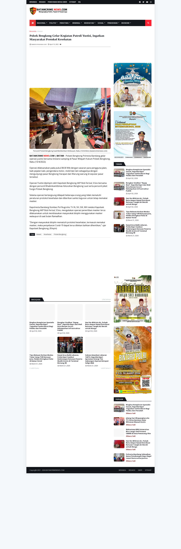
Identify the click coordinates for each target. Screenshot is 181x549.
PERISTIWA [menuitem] (64, 23)
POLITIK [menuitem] (52, 23)
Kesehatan (47, 234)
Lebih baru (35, 368)
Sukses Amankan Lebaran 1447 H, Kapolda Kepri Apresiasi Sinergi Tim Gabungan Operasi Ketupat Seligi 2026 (97, 359)
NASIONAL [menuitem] (41, 23)
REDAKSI (42, 2)
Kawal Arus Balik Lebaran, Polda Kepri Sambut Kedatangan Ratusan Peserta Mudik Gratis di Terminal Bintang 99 (69, 359)
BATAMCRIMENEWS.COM (55, 470)
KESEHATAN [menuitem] (89, 23)
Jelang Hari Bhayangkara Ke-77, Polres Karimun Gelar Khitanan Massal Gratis (138, 420)
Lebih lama (105, 368)
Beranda (33, 31)
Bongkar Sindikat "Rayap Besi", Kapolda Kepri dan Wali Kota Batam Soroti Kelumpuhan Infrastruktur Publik (69, 326)
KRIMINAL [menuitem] (76, 23)
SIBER (140, 470)
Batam (40, 31)
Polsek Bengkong (60, 234)
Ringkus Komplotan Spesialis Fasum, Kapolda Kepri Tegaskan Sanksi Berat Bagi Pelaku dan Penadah (42, 325)
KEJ (79, 2)
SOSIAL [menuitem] (101, 23)
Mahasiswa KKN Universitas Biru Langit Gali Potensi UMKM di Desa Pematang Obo (138, 431)
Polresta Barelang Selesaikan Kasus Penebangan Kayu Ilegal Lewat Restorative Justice (138, 456)
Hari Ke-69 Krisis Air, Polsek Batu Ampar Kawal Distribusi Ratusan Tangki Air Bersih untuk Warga (97, 325)
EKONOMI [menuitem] (125, 23)
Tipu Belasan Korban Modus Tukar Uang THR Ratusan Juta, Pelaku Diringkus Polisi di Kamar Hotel (41, 358)
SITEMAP (72, 2)
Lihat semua (106, 299)
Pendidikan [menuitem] (112, 23)
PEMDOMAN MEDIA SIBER (57, 2)
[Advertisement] (114, 12)
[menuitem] (33, 23)
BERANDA (33, 2)
